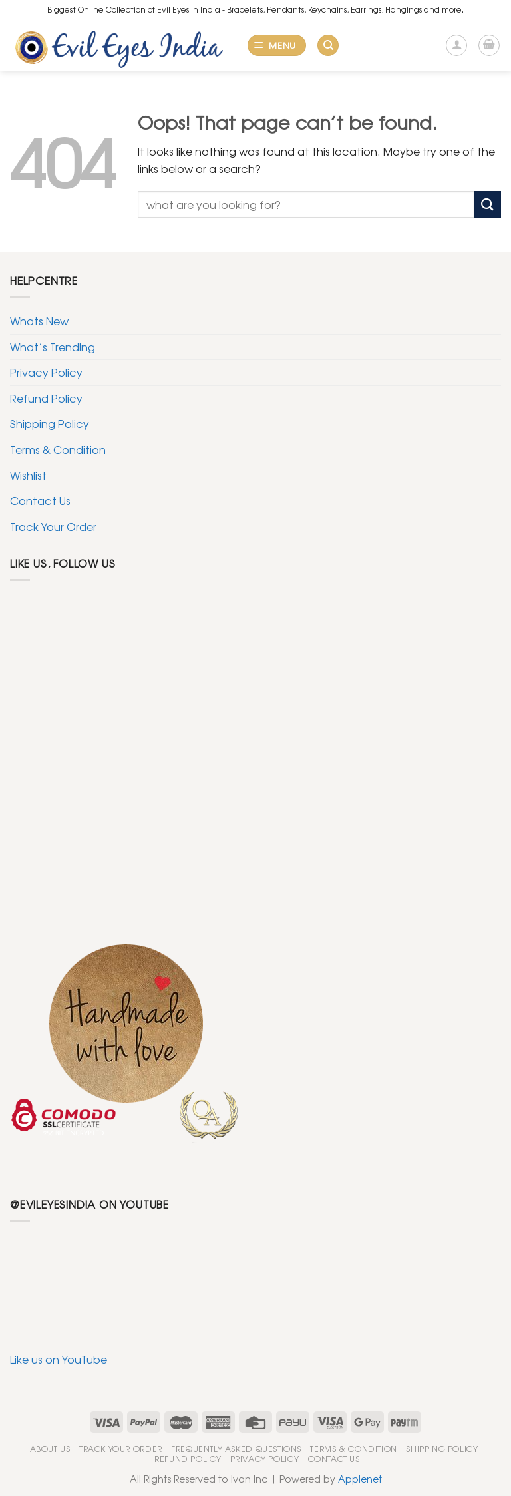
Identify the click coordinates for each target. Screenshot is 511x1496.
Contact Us (40, 500)
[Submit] (487, 204)
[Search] (328, 46)
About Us (50, 1449)
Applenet (360, 1478)
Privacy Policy (46, 372)
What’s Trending (52, 347)
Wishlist (28, 475)
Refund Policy (46, 398)
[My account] (456, 45)
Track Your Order (53, 526)
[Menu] (277, 46)
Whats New (39, 321)
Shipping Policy (49, 423)
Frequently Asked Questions (236, 1449)
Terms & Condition (58, 449)
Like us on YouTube (58, 1359)
